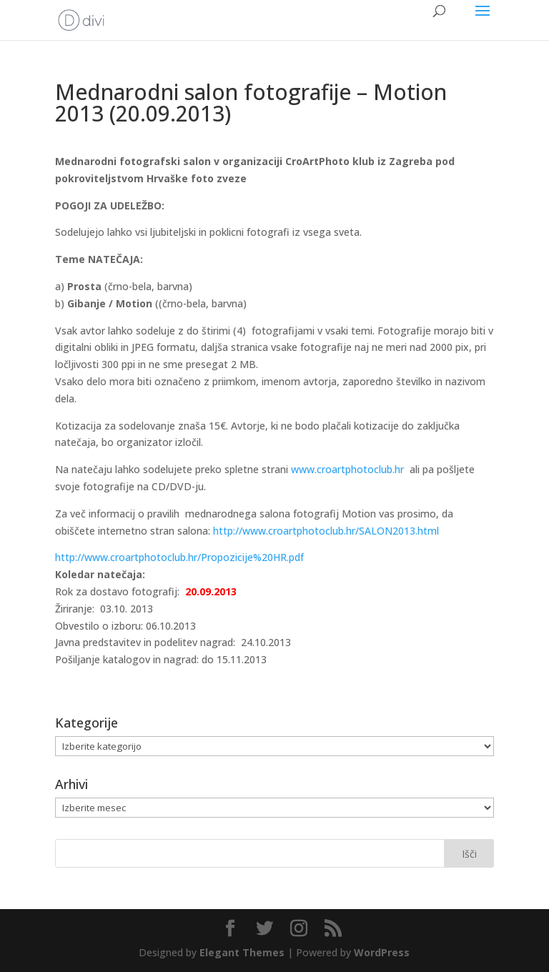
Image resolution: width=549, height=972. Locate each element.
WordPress (382, 952)
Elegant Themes (242, 952)
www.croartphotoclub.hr (347, 469)
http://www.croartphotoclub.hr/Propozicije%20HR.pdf (179, 557)
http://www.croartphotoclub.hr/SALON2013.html (326, 530)
